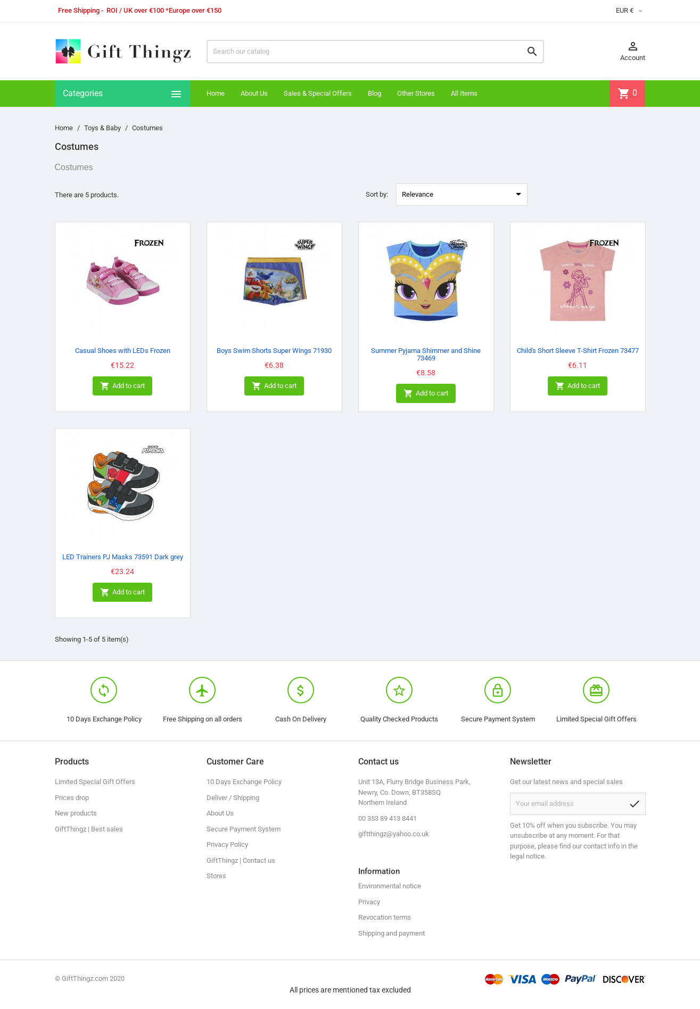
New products (76, 813)
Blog (374, 93)
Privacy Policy (227, 844)
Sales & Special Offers (318, 93)
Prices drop (72, 798)
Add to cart (122, 386)
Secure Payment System (244, 829)
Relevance (463, 194)
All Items (464, 93)
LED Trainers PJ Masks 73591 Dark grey (122, 557)
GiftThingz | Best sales (89, 829)
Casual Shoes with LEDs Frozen (122, 351)
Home (216, 93)
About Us (254, 93)
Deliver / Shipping (233, 798)
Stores (216, 876)
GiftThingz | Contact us (241, 860)
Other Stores (416, 93)
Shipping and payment (391, 933)
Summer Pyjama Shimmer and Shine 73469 (426, 354)
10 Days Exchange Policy (244, 782)
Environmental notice (389, 886)
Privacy (369, 902)
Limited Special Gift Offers (95, 782)
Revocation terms (384, 917)
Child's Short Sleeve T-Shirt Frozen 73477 (578, 351)
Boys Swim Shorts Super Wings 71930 (274, 351)
